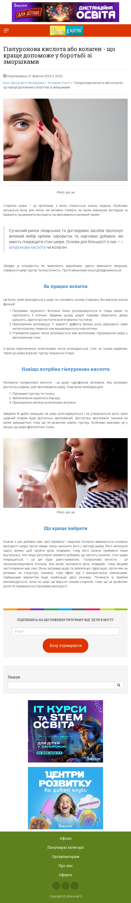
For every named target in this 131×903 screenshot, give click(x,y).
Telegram (75, 886)
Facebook (56, 886)
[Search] (61, 685)
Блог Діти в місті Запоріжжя (23, 83)
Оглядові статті (59, 83)
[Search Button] (118, 685)
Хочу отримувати (65, 645)
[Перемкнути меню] (6, 30)
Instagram (65, 886)
